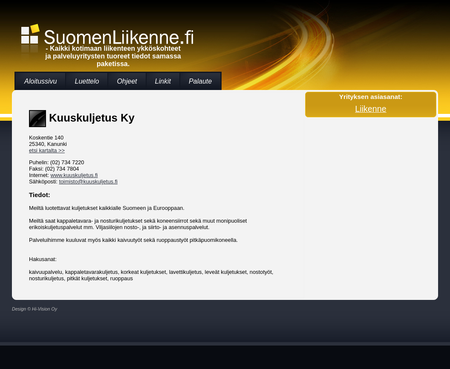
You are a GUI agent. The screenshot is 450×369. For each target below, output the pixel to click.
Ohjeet (127, 81)
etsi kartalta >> (47, 150)
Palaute (200, 81)
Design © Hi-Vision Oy (34, 308)
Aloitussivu (40, 81)
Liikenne (370, 108)
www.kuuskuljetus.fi (74, 175)
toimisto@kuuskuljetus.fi (88, 181)
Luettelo (87, 81)
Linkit (163, 81)
